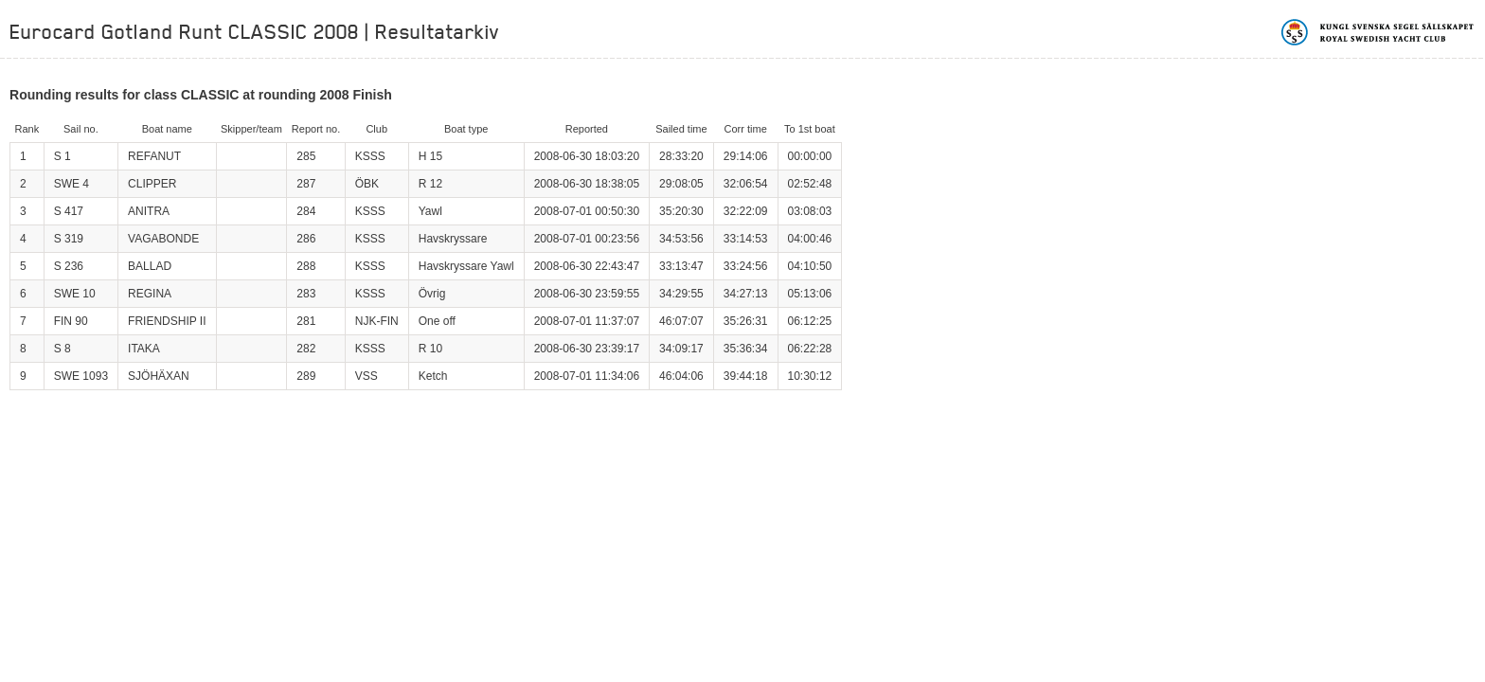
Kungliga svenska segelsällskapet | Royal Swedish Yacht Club (1378, 32)
